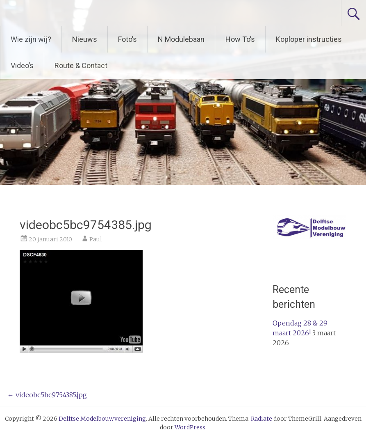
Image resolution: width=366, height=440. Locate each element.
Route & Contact (81, 65)
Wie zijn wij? (31, 39)
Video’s (22, 65)
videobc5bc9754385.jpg (47, 395)
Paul (95, 239)
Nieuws (84, 39)
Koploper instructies (309, 39)
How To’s (240, 39)
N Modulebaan (181, 39)
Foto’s (127, 39)
